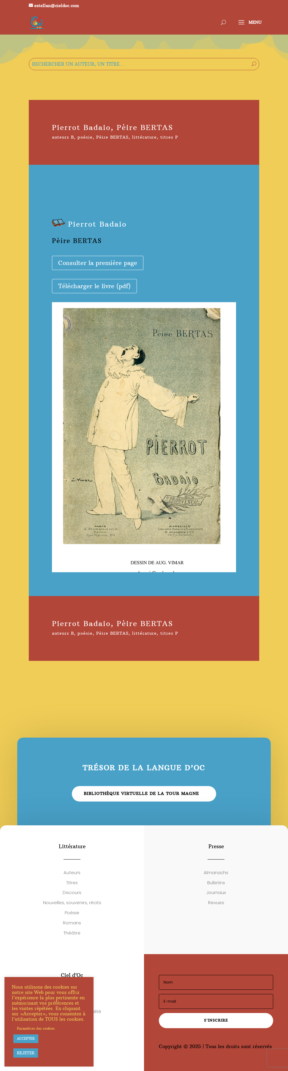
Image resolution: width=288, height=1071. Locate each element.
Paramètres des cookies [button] (36, 1028)
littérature (144, 137)
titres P (169, 137)
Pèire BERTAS (112, 137)
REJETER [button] (25, 1052)
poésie (85, 137)
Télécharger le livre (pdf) (94, 286)
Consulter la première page (97, 262)
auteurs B (63, 137)
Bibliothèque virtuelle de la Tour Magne (141, 793)
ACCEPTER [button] (26, 1038)
